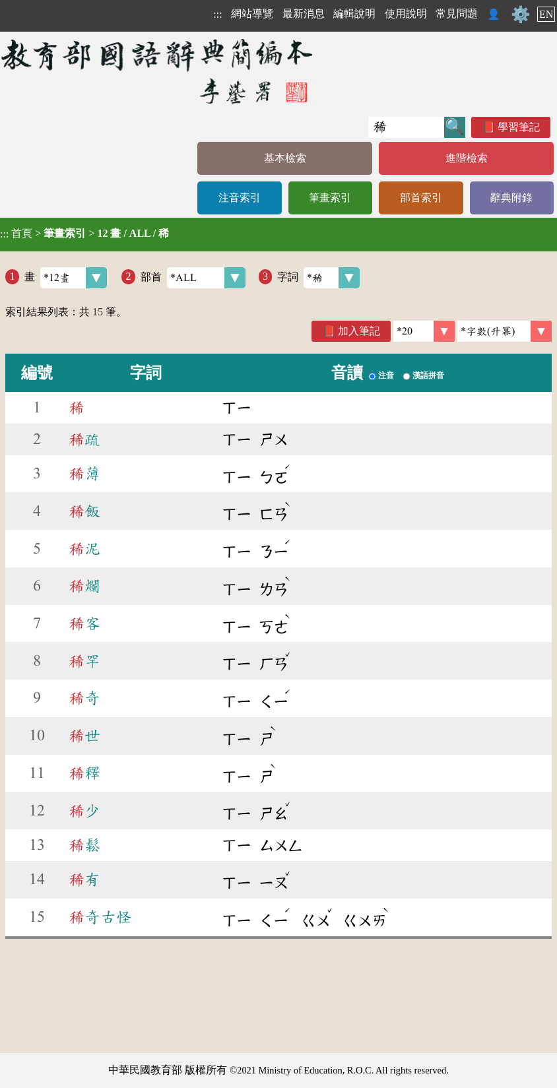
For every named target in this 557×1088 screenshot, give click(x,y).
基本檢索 (285, 158)
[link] (504, 331)
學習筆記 (519, 127)
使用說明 (406, 13)
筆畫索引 (330, 197)
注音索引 (239, 197)
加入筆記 (359, 330)
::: (217, 14)
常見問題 (457, 13)
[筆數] (424, 331)
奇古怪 (100, 917)
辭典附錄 (511, 197)
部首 (193, 277)
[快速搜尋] (406, 127)
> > (84, 234)
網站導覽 (252, 13)
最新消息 (303, 13)
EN (546, 14)
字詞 (318, 277)
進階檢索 (466, 158)
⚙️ (521, 14)
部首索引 (421, 197)
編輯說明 (354, 13)
